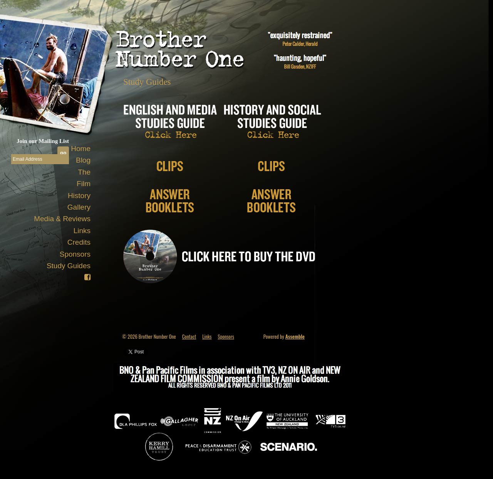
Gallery (79, 207)
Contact (189, 336)
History (79, 196)
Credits (79, 242)
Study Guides (69, 266)
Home (81, 149)
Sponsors (75, 254)
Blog (83, 160)
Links (82, 231)
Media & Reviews (62, 219)
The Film (84, 178)
